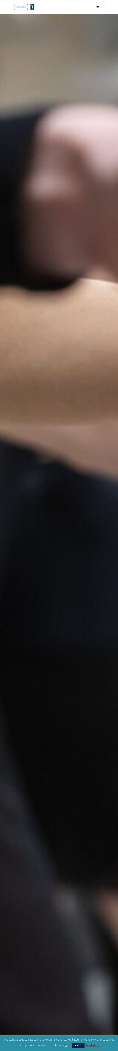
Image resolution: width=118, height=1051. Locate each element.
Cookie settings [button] (59, 1045)
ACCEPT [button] (78, 1045)
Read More (92, 1045)
